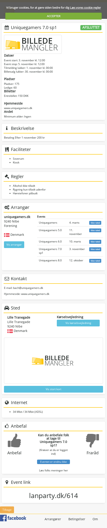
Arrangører (53, 519)
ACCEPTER (53, 16)
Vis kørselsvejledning (78, 323)
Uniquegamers (48, 222)
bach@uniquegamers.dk (28, 288)
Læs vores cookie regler (85, 8)
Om (95, 519)
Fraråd (93, 452)
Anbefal (14, 452)
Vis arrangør (14, 244)
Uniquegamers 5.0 (50, 230)
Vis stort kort (53, 389)
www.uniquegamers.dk (18, 108)
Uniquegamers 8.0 (50, 260)
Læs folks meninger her (53, 470)
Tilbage (7, 510)
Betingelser (76, 519)
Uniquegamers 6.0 (50, 241)
